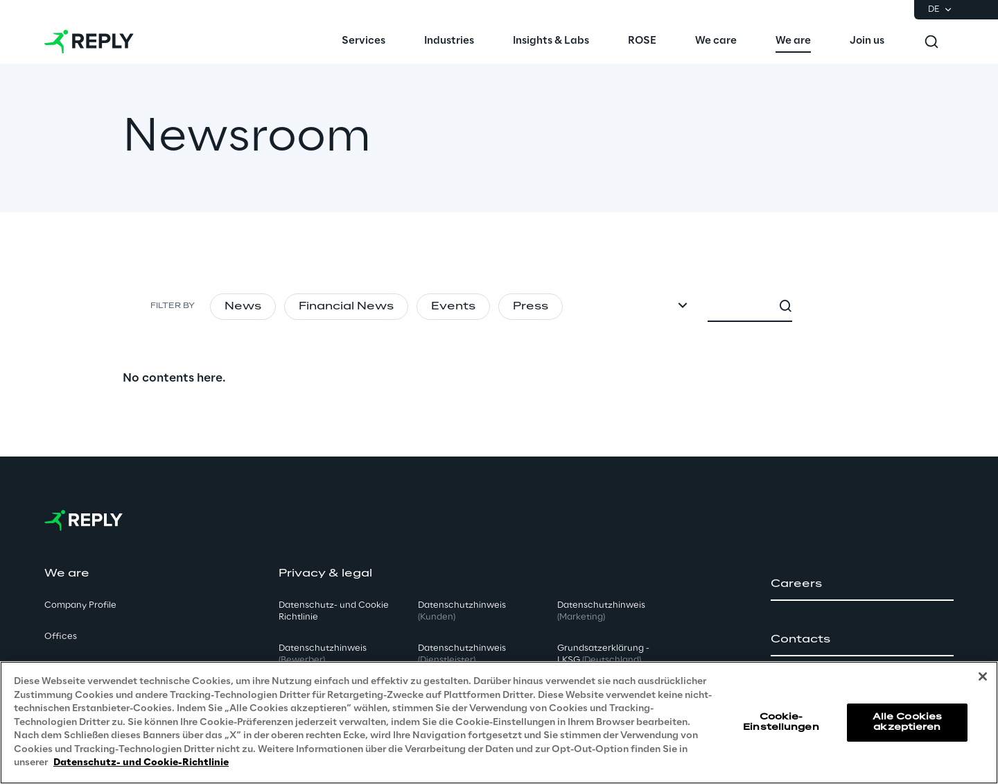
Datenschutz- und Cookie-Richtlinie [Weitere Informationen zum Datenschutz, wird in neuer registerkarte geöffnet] (141, 763)
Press (530, 306)
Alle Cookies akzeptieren (907, 722)
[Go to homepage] (89, 41)
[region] (499, 722)
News (243, 306)
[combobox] (808, 306)
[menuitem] (363, 41)
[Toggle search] (931, 41)
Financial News (346, 306)
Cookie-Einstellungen (781, 722)
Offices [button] (60, 636)
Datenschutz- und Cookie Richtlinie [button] (334, 611)
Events (453, 306)
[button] (862, 584)
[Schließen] (983, 676)
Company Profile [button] (80, 605)
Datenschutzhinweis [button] (323, 654)
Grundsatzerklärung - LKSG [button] (603, 654)
